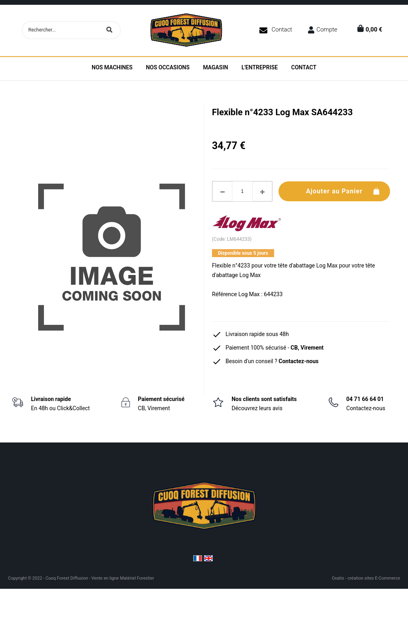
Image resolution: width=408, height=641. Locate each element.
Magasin (215, 67)
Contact (281, 29)
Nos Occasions (168, 67)
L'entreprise (259, 67)
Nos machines (112, 67)
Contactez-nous (298, 361)
